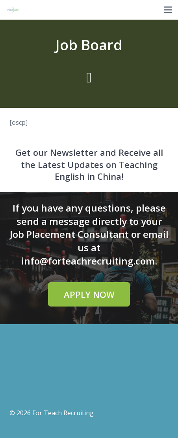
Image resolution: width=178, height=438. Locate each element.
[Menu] (168, 10)
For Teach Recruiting (63, 413)
